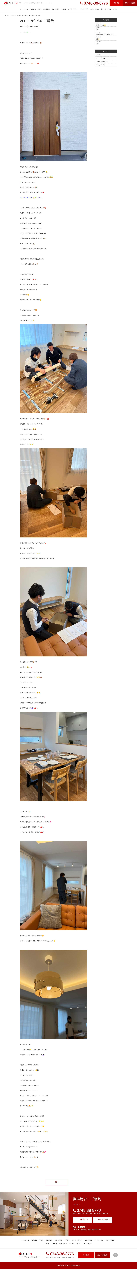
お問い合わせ (63, 1244)
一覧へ (56, 1182)
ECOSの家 (33, 9)
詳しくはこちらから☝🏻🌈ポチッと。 (31, 197)
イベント (63, 9)
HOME (7, 15)
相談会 (102, 1255)
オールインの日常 (101, 58)
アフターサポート (73, 9)
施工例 (39, 9)
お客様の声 (46, 9)
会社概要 (54, 1244)
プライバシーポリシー (75, 1244)
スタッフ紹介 (84, 9)
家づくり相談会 (130, 3)
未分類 (98, 54)
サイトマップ (87, 1244)
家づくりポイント (106, 9)
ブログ (115, 9)
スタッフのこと (101, 65)
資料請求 (116, 3)
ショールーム (24, 9)
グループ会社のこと (102, 61)
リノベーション (94, 9)
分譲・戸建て (55, 9)
